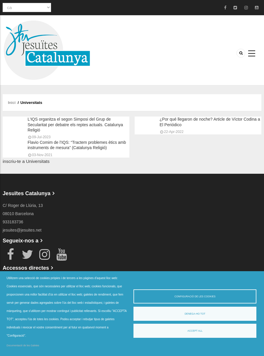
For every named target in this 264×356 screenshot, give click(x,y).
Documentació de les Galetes (23, 345)
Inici (12, 102)
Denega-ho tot (195, 313)
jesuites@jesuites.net (22, 230)
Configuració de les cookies (195, 296)
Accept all (194, 330)
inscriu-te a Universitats (26, 161)
